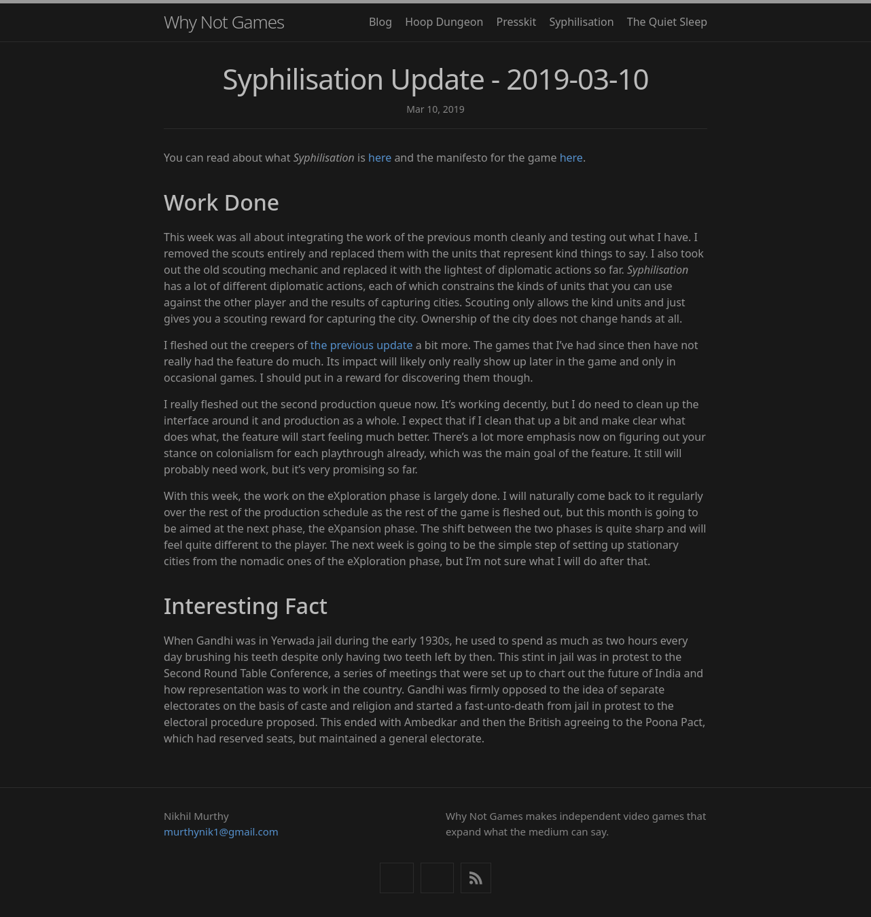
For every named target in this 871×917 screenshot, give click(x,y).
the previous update (361, 345)
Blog (380, 21)
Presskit (516, 21)
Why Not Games (224, 22)
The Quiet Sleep (667, 21)
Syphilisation (581, 21)
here (379, 157)
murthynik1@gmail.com (221, 831)
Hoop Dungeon (444, 21)
